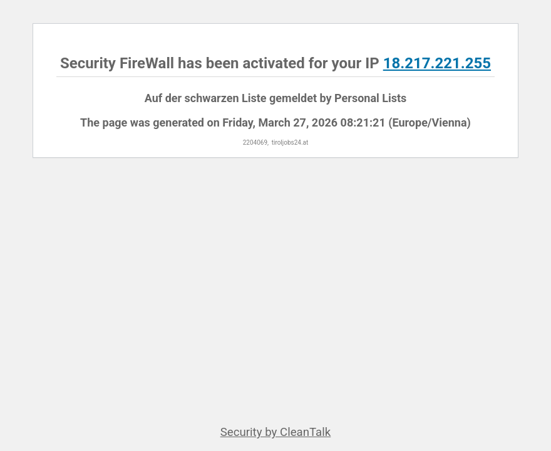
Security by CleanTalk (275, 432)
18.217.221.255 (437, 63)
